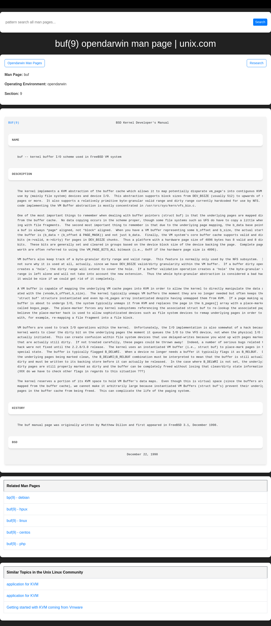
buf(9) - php (16, 544)
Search (260, 22)
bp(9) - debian (18, 497)
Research (256, 63)
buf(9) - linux (17, 521)
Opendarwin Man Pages (25, 63)
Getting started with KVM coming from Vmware (45, 607)
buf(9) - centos (18, 532)
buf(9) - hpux (17, 509)
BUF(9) (13, 122)
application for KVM (22, 584)
